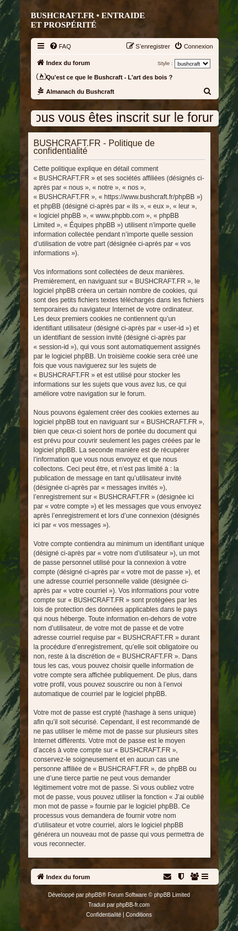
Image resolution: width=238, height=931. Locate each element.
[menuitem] (60, 46)
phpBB (94, 895)
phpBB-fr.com (133, 905)
